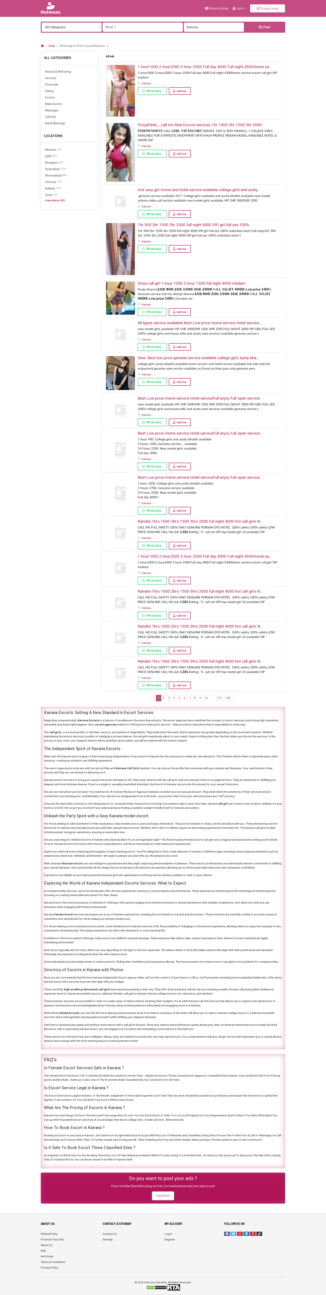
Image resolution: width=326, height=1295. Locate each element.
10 (206, 698)
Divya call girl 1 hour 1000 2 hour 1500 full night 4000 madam (191, 283)
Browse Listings (216, 8)
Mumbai (53, 150)
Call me (181, 91)
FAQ (43, 1250)
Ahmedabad (56, 175)
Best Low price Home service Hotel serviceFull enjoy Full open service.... (200, 433)
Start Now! (163, 1195)
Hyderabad (55, 169)
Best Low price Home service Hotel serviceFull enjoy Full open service (199, 398)
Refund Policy (49, 1233)
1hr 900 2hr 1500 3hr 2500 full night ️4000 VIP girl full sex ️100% (193, 224)
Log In (168, 1233)
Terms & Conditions (53, 1262)
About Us (46, 1245)
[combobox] (72, 27)
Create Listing (267, 8)
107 (219, 698)
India (52, 45)
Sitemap (108, 1239)
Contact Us (110, 1233)
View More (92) (55, 200)
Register (170, 1239)
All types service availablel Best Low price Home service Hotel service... (200, 322)
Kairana (147, 83)
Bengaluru (54, 163)
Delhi (51, 156)
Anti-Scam (47, 1256)
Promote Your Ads (52, 1239)
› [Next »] (234, 698)
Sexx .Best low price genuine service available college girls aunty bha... (198, 357)
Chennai (53, 182)
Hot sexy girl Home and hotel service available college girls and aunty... (199, 189)
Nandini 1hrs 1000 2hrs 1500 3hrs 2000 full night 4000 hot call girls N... (200, 521)
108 (227, 698)
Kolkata (53, 188)
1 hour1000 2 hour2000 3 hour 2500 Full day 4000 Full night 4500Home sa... (205, 66)
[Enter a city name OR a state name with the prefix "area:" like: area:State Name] (214, 27)
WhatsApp (154, 91)
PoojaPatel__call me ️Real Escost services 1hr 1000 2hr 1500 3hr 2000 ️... (201, 124)
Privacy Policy (49, 1267)
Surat (51, 195)
